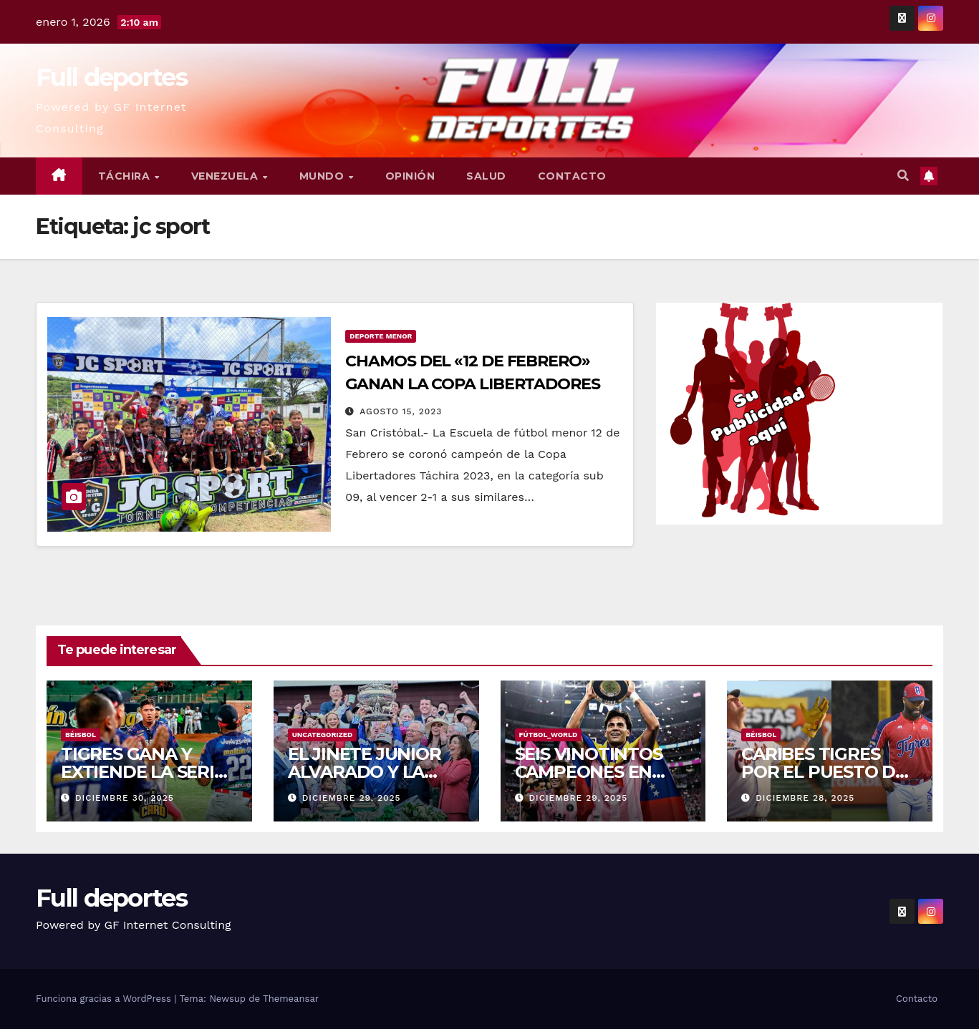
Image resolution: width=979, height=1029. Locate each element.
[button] (903, 175)
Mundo (323, 176)
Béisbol (80, 734)
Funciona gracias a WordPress (105, 998)
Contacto (572, 176)
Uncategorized (322, 734)
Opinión (410, 176)
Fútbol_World (548, 734)
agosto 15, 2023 (401, 411)
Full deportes (111, 77)
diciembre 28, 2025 (805, 798)
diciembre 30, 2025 (124, 798)
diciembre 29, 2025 (351, 798)
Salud (486, 176)
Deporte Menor (380, 336)
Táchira (125, 176)
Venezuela (226, 176)
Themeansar (291, 998)
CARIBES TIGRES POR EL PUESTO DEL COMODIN (828, 771)
